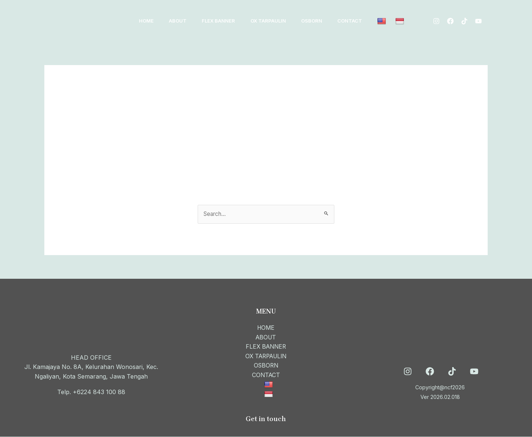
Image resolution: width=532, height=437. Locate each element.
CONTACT (363, 21)
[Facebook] (453, 16)
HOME (147, 21)
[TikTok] (452, 372)
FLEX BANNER (224, 21)
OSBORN (322, 21)
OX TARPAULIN (276, 21)
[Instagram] (439, 16)
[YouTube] (474, 372)
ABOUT (181, 21)
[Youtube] (442, 26)
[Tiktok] (467, 16)
